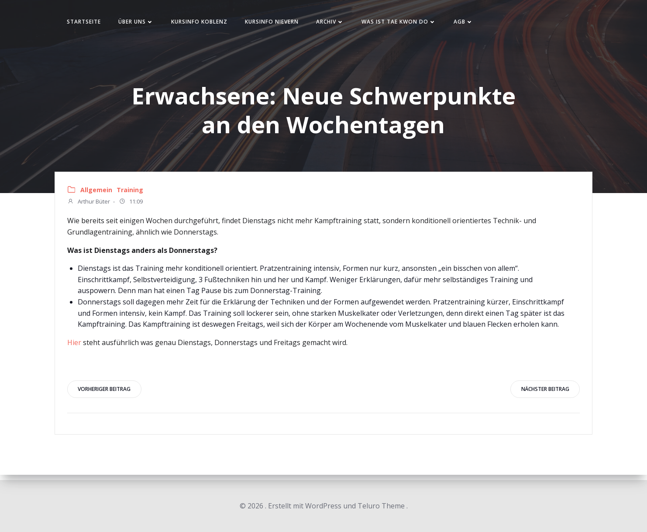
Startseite (91, 23)
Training (130, 194)
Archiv (337, 23)
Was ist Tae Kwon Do (405, 23)
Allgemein (97, 194)
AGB (470, 23)
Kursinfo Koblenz (206, 23)
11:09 (132, 206)
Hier (75, 346)
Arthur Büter (89, 206)
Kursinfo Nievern (279, 23)
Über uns (143, 23)
